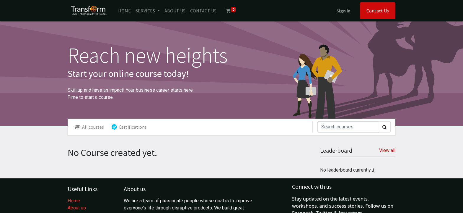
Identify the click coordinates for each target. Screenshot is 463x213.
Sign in (343, 11)
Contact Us (377, 11)
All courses (89, 127)
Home (74, 201)
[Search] (348, 127)
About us (77, 208)
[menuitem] (124, 11)
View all (387, 150)
